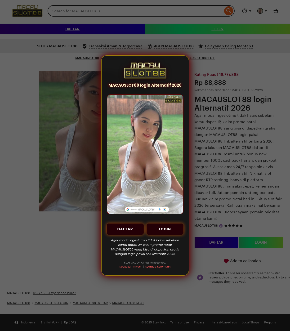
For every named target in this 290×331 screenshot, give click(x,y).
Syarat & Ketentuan (157, 266)
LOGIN (165, 229)
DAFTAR (125, 229)
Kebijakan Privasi (130, 266)
